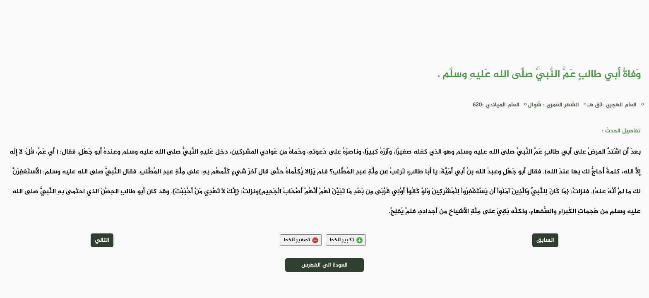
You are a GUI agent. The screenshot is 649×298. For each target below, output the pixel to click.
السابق (545, 240)
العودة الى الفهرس (324, 265)
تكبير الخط (346, 240)
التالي (102, 240)
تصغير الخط (300, 240)
